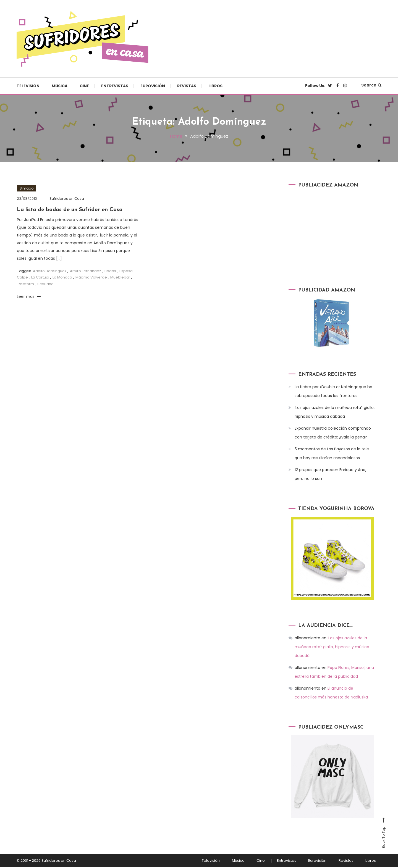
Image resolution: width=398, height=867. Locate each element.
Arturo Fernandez (85, 270)
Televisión (28, 86)
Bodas (110, 270)
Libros (215, 86)
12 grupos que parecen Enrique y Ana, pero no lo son (330, 474)
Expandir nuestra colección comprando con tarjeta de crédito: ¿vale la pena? (333, 432)
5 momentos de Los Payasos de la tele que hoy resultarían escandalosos (332, 453)
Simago (26, 188)
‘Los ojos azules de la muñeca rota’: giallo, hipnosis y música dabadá (335, 412)
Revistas (186, 86)
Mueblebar (120, 277)
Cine (84, 86)
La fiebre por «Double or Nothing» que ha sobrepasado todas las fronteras (333, 391)
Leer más (29, 296)
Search (371, 85)
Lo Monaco (62, 277)
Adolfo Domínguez (50, 270)
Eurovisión (152, 86)
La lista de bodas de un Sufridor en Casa (71, 209)
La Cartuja (40, 277)
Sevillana (45, 283)
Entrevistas (114, 86)
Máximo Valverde (91, 277)
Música (59, 86)
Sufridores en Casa (67, 198)
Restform (26, 283)
